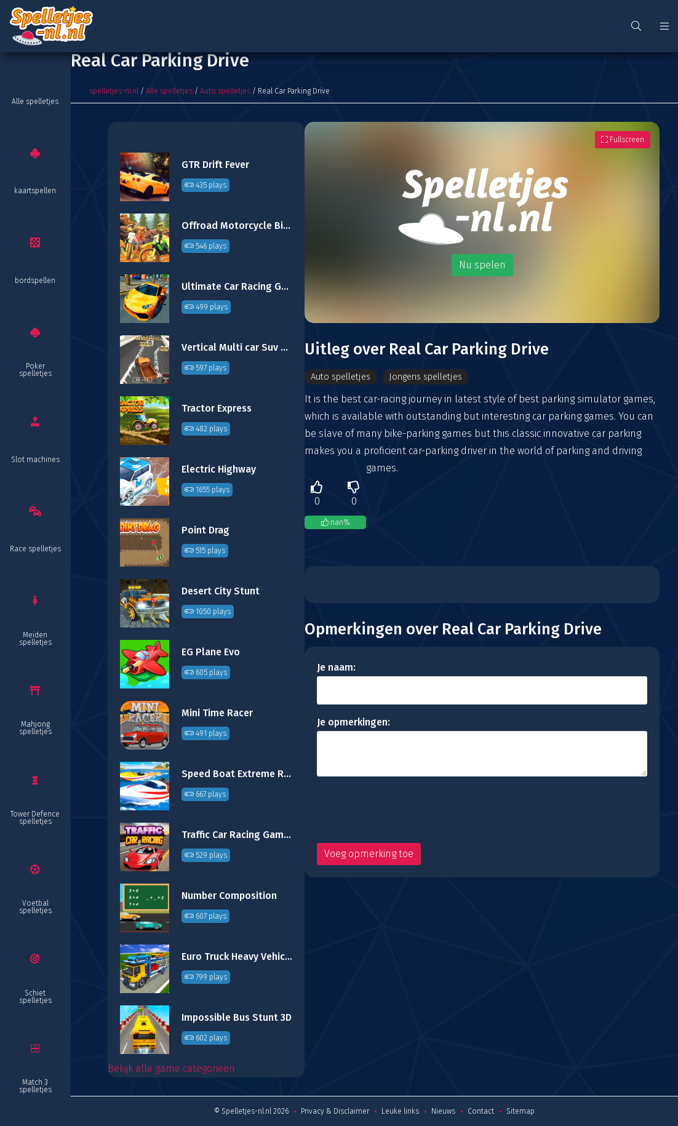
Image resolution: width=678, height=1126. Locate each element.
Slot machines (35, 459)
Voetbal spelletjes (35, 907)
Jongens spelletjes (438, 377)
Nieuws (443, 1111)
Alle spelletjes (35, 101)
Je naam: (336, 668)
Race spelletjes (35, 549)
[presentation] (410, 810)
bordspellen (35, 280)
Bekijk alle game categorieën (171, 1068)
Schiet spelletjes (35, 997)
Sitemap (520, 1111)
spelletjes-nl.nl (113, 91)
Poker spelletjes (35, 370)
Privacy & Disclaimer (335, 1111)
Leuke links (400, 1111)
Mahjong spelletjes (35, 728)
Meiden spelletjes (35, 639)
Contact (481, 1111)
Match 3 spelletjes (35, 1086)
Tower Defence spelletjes (35, 818)
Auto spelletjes (225, 91)
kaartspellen (35, 190)
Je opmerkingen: (353, 723)
